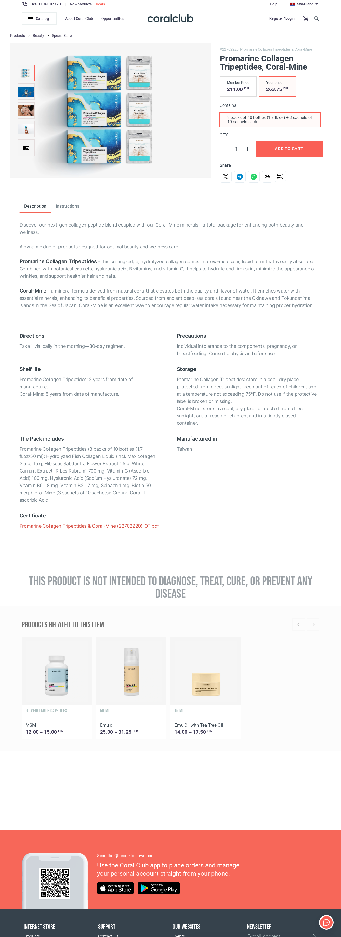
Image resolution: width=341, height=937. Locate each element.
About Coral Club (79, 19)
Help (273, 4)
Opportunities (112, 19)
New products (81, 4)
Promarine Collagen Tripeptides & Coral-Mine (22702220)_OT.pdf (89, 526)
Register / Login (282, 18)
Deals (100, 4)
